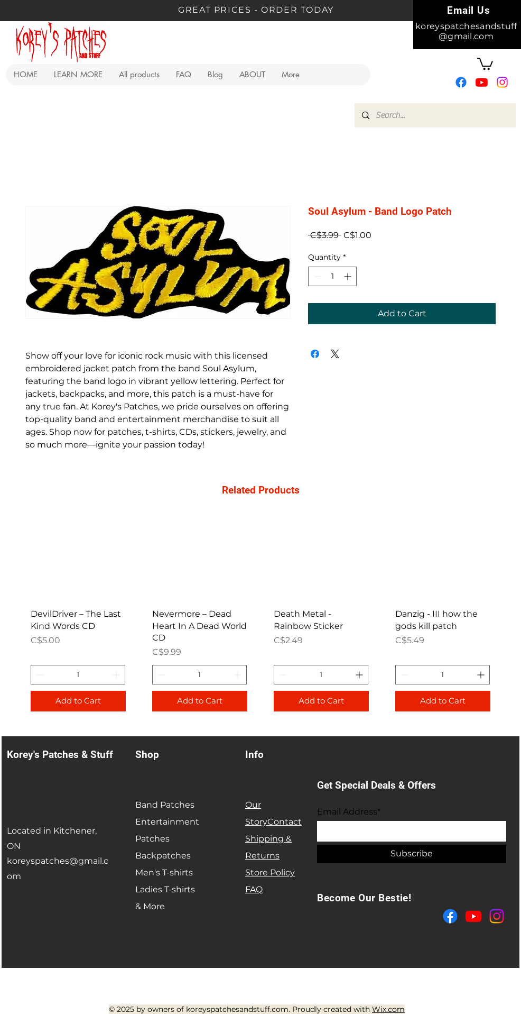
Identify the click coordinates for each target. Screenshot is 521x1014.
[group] (260, 618)
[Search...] (435, 115)
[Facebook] (461, 82)
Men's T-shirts (164, 872)
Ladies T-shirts (165, 889)
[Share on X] (335, 354)
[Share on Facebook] (315, 354)
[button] (77, 74)
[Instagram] (502, 82)
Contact (284, 822)
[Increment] (348, 276)
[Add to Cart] (78, 701)
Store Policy (270, 872)
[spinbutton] (332, 276)
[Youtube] (482, 82)
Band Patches (164, 805)
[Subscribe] (411, 854)
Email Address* (348, 812)
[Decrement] (316, 276)
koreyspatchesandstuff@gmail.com (466, 31)
